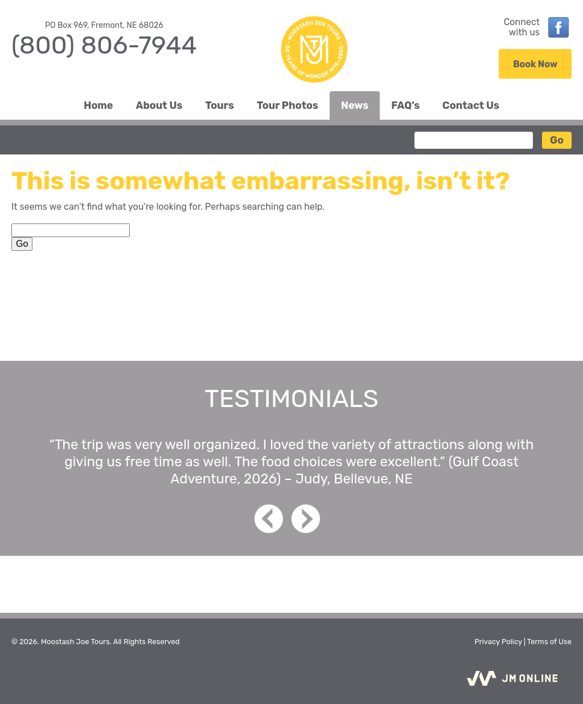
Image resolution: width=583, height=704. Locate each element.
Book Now (535, 64)
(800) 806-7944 (104, 45)
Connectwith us (522, 27)
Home (98, 105)
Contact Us (470, 105)
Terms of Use (549, 641)
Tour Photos (287, 105)
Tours (220, 105)
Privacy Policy (498, 641)
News (354, 105)
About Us (159, 105)
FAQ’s (405, 105)
